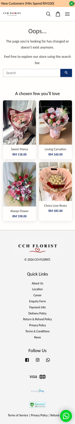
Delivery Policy (37, 313)
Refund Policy (58, 415)
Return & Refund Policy (37, 319)
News (37, 337)
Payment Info (37, 307)
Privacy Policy (37, 325)
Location (37, 289)
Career (37, 295)
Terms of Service (18, 415)
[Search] (31, 73)
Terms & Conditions (37, 331)
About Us (37, 283)
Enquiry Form (37, 301)
